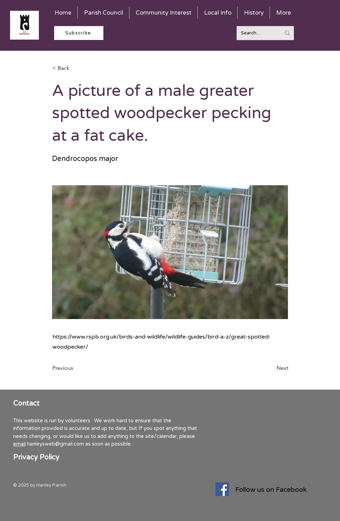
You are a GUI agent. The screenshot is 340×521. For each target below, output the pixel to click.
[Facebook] (222, 489)
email (19, 444)
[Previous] (75, 368)
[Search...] (255, 33)
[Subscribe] (78, 33)
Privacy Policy (36, 457)
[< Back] (75, 68)
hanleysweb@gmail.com (55, 444)
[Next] (271, 368)
